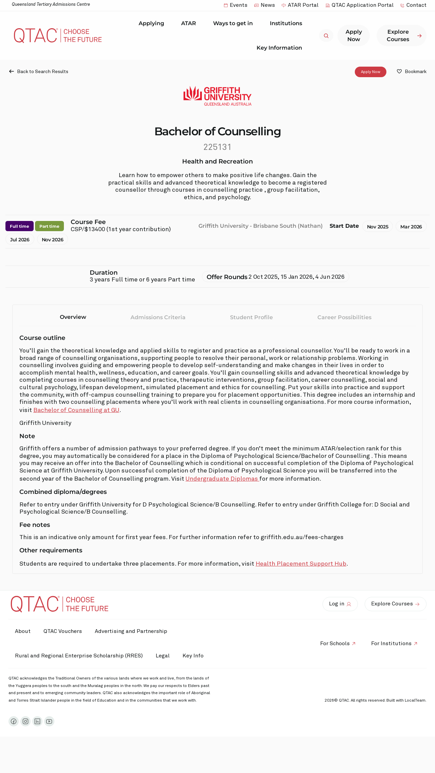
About (23, 631)
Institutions (288, 23)
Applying (153, 23)
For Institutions (391, 655)
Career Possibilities (344, 317)
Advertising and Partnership (133, 631)
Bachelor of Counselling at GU (76, 410)
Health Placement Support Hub (301, 564)
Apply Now (370, 72)
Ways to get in (234, 23)
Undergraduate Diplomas (222, 479)
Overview (73, 317)
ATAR (190, 23)
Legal (164, 655)
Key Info (27, 680)
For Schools (334, 655)
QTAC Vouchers (64, 631)
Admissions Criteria (158, 317)
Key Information (281, 47)
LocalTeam (415, 725)
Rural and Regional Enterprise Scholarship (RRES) (79, 655)
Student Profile (251, 317)
